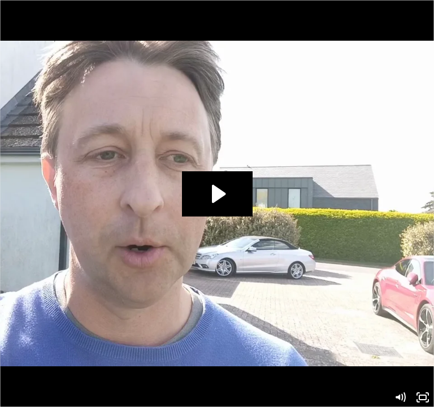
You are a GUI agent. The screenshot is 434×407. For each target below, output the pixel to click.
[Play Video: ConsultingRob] (217, 194)
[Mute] (400, 397)
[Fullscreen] (422, 397)
